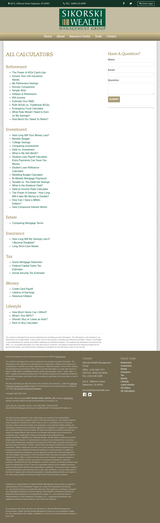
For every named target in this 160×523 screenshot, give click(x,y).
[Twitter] (131, 3)
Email (111, 70)
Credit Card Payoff (22, 289)
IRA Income (18, 97)
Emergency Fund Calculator (27, 108)
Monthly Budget (21, 138)
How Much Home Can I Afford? (29, 312)
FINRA (66, 398)
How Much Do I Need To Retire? (30, 119)
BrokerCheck (60, 357)
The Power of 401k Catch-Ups (29, 72)
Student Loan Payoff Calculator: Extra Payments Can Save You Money (30, 160)
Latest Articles (127, 384)
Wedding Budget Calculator (27, 174)
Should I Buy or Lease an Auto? (30, 319)
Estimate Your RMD (23, 101)
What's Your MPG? (22, 315)
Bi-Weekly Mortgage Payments (29, 178)
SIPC (71, 398)
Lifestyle (125, 381)
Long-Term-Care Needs (25, 246)
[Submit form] (114, 99)
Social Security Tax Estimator (28, 273)
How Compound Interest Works (29, 207)
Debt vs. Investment (23, 149)
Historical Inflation (22, 296)
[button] (60, 36)
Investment (126, 366)
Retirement (126, 362)
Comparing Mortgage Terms (27, 223)
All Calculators (128, 391)
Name (111, 59)
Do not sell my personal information (27, 389)
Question (113, 80)
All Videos (125, 388)
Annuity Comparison (23, 87)
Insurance (125, 372)
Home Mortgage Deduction (27, 262)
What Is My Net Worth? (25, 153)
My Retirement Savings (25, 83)
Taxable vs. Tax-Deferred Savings (31, 182)
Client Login (147, 3)
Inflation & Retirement (24, 94)
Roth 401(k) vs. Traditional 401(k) (31, 105)
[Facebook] (124, 3)
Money (124, 378)
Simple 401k (19, 90)
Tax (122, 375)
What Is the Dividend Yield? (27, 185)
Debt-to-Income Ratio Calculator (30, 189)
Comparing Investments (25, 146)
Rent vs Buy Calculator (25, 323)
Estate (124, 369)
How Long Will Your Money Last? (30, 135)
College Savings (21, 142)
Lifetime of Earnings (23, 292)
